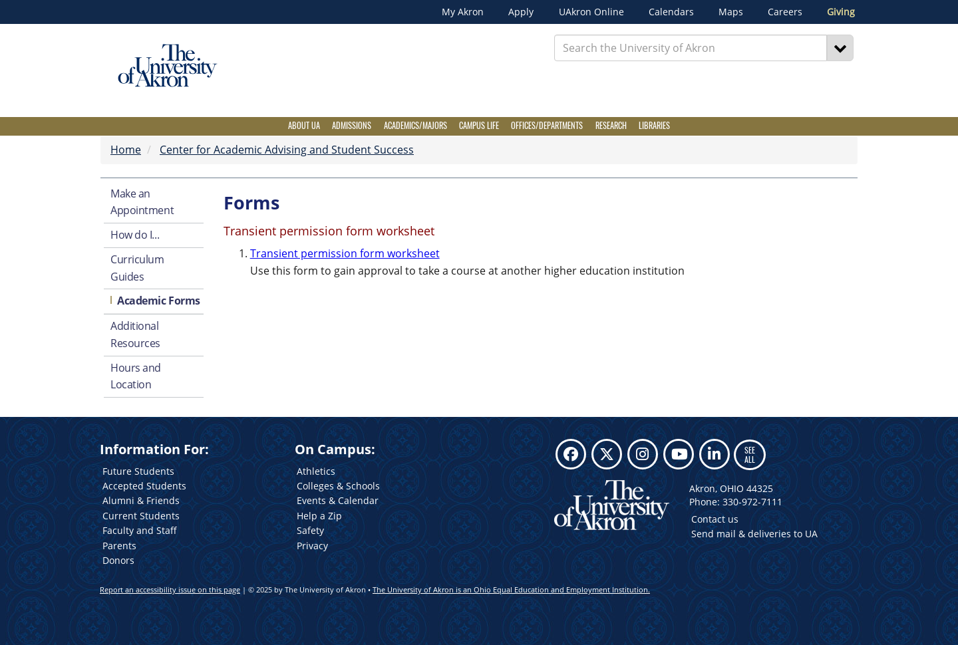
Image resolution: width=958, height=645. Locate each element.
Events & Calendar (338, 500)
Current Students (141, 515)
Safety (310, 530)
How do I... (134, 234)
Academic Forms (158, 300)
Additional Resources (135, 334)
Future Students (138, 471)
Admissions (351, 125)
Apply (521, 12)
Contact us (714, 519)
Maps (730, 12)
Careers (785, 12)
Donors (118, 560)
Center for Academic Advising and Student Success (287, 149)
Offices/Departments (547, 125)
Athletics (316, 471)
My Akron (463, 12)
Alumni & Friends (141, 500)
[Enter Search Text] (691, 48)
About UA (304, 125)
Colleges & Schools (338, 485)
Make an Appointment (142, 202)
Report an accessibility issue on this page (170, 589)
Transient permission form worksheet (345, 253)
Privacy (312, 545)
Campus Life (479, 125)
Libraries (654, 125)
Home (125, 149)
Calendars (671, 12)
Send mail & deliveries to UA (754, 533)
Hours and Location (135, 376)
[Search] (840, 48)
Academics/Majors (415, 125)
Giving (841, 12)
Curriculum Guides (137, 268)
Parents (119, 545)
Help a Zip (319, 515)
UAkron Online (591, 12)
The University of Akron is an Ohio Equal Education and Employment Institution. (511, 589)
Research (611, 125)
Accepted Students (144, 485)
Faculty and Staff (139, 530)
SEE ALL (749, 454)
